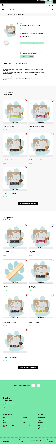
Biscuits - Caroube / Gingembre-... (10, 193)
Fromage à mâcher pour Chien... (10, 287)
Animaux (25, 419)
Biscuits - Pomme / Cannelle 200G (10, 322)
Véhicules (25, 417)
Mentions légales (34, 440)
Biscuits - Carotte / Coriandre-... (10, 159)
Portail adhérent (41, 420)
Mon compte (40, 422)
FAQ (39, 425)
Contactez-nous (50, 0)
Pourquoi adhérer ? (42, 417)
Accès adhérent (49, 2)
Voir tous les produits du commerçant (28, 203)
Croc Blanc (23, 23)
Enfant (24, 422)
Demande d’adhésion (42, 419)
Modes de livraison (42, 428)
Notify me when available (27, 56)
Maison (4, 420)
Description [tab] (8, 63)
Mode (4, 417)
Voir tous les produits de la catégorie (28, 367)
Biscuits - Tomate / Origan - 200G (36, 126)
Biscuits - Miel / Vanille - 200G (35, 159)
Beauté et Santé (6, 419)
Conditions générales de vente (22, 440)
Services (24, 420)
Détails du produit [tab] (21, 63)
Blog (39, 427)
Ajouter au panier (32, 43)
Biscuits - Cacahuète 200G (8, 126)
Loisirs (4, 422)
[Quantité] (23, 40)
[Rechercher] (17, 9)
